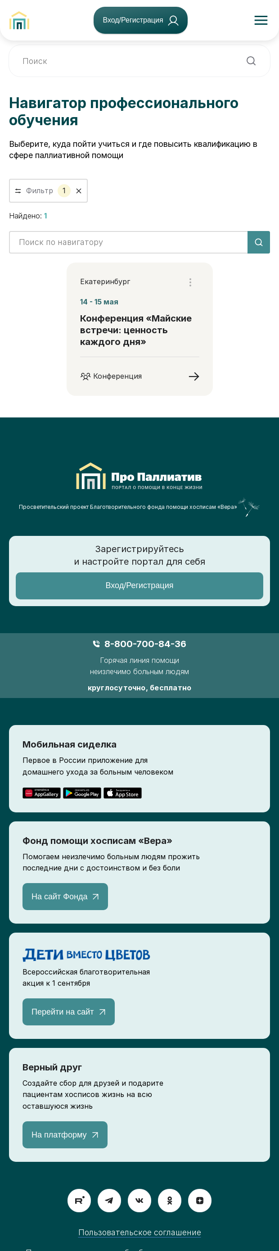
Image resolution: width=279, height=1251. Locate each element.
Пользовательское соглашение (139, 1232)
